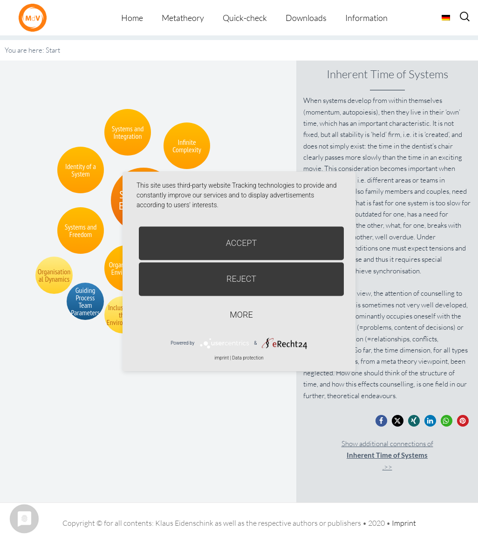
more (241, 314)
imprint (221, 357)
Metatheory (183, 18)
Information (366, 18)
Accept (241, 243)
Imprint (404, 523)
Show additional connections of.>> (387, 455)
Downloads (306, 18)
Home (132, 18)
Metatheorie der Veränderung (35, 17)
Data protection (247, 357)
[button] (381, 421)
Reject (241, 279)
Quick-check (245, 18)
